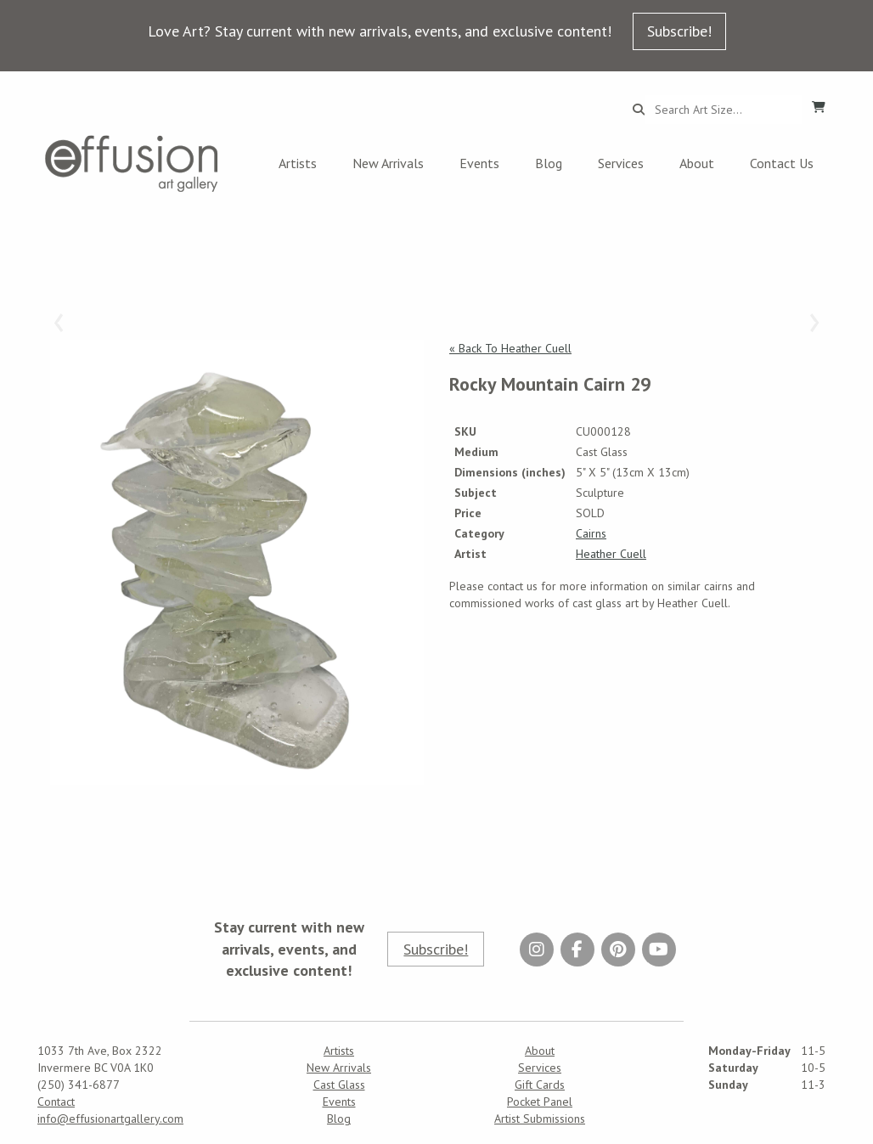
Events (479, 163)
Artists (298, 163)
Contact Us (782, 163)
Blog (548, 163)
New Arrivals (388, 163)
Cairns (591, 533)
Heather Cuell (611, 553)
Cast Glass (339, 1084)
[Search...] (723, 109)
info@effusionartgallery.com (110, 1118)
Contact (56, 1101)
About (696, 163)
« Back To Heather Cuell (510, 348)
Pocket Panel (539, 1101)
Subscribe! (679, 31)
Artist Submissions (539, 1118)
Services (621, 163)
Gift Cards (540, 1084)
